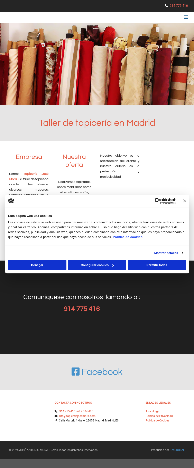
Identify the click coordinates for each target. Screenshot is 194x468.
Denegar (37, 265)
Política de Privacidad (159, 416)
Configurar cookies (97, 265)
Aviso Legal (153, 411)
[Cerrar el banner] (184, 200)
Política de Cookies (157, 420)
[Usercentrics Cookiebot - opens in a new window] (158, 201)
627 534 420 (85, 411)
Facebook (97, 372)
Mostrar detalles (166, 253)
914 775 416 (179, 6)
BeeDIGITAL (177, 450)
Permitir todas (157, 265)
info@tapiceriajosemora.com (77, 416)
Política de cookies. (128, 237)
